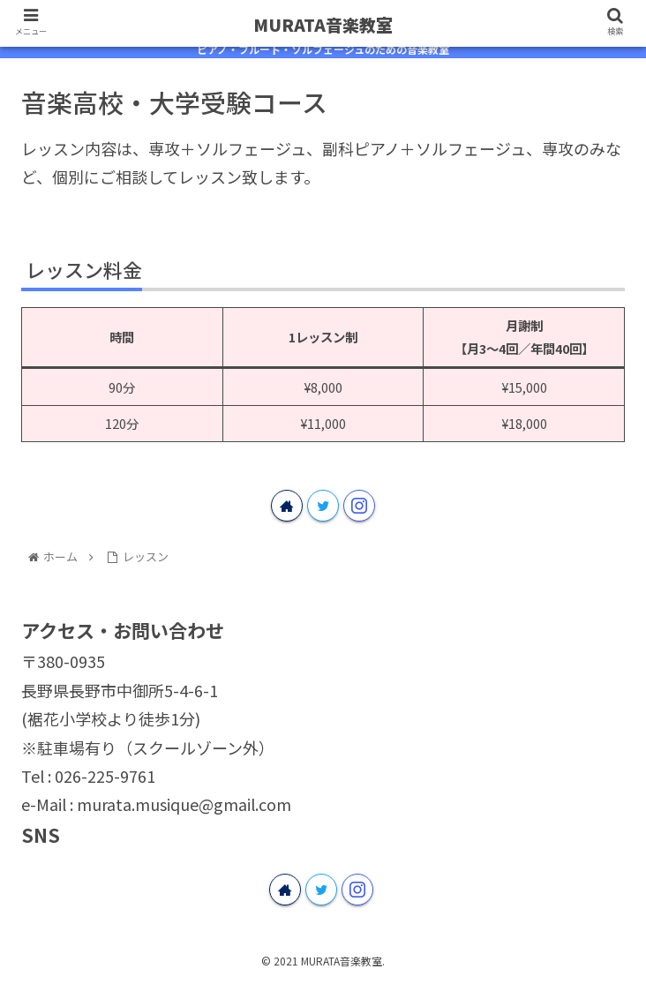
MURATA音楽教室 (323, 24)
